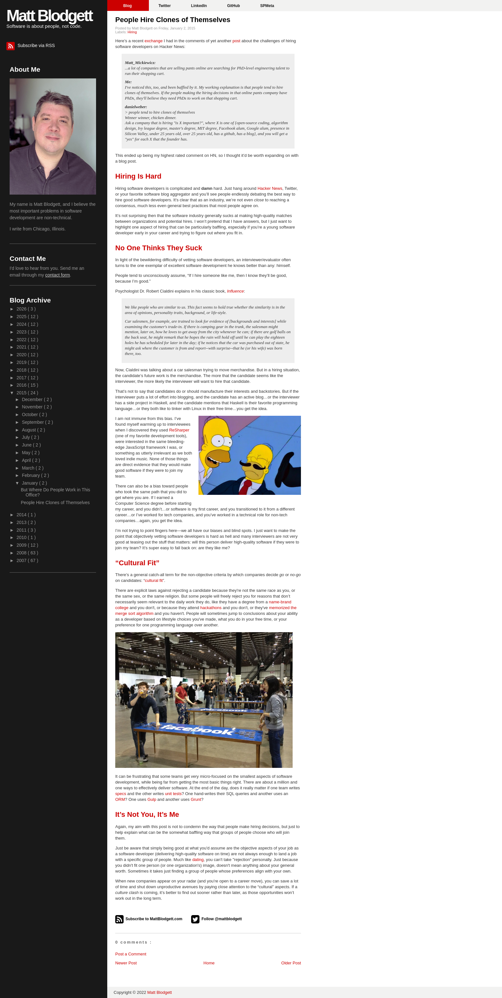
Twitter (165, 6)
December (33, 399)
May (26, 452)
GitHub (234, 6)
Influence (235, 291)
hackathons (211, 607)
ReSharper (179, 430)
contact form (57, 275)
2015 (22, 392)
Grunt (196, 799)
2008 (22, 552)
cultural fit (154, 580)
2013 (22, 522)
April (27, 460)
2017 (22, 377)
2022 (22, 339)
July (26, 437)
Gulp (151, 799)
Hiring (132, 32)
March (29, 468)
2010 (22, 537)
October (30, 414)
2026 (22, 308)
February (31, 475)
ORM (120, 799)
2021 (22, 347)
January (30, 483)
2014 (22, 514)
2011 (22, 530)
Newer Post (126, 963)
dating (198, 859)
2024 (22, 324)
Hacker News (269, 188)
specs (120, 793)
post (236, 40)
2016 (22, 385)
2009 (22, 545)
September (33, 422)
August (29, 429)
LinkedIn (199, 6)
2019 (22, 362)
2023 (22, 331)
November (33, 406)
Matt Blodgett (49, 16)
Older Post (291, 963)
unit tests (173, 793)
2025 (22, 316)
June (27, 444)
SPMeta (267, 6)
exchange (154, 40)
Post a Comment (130, 954)
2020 (22, 354)
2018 (22, 370)
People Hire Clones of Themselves (172, 20)
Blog (128, 6)
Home (209, 963)
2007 (22, 560)
